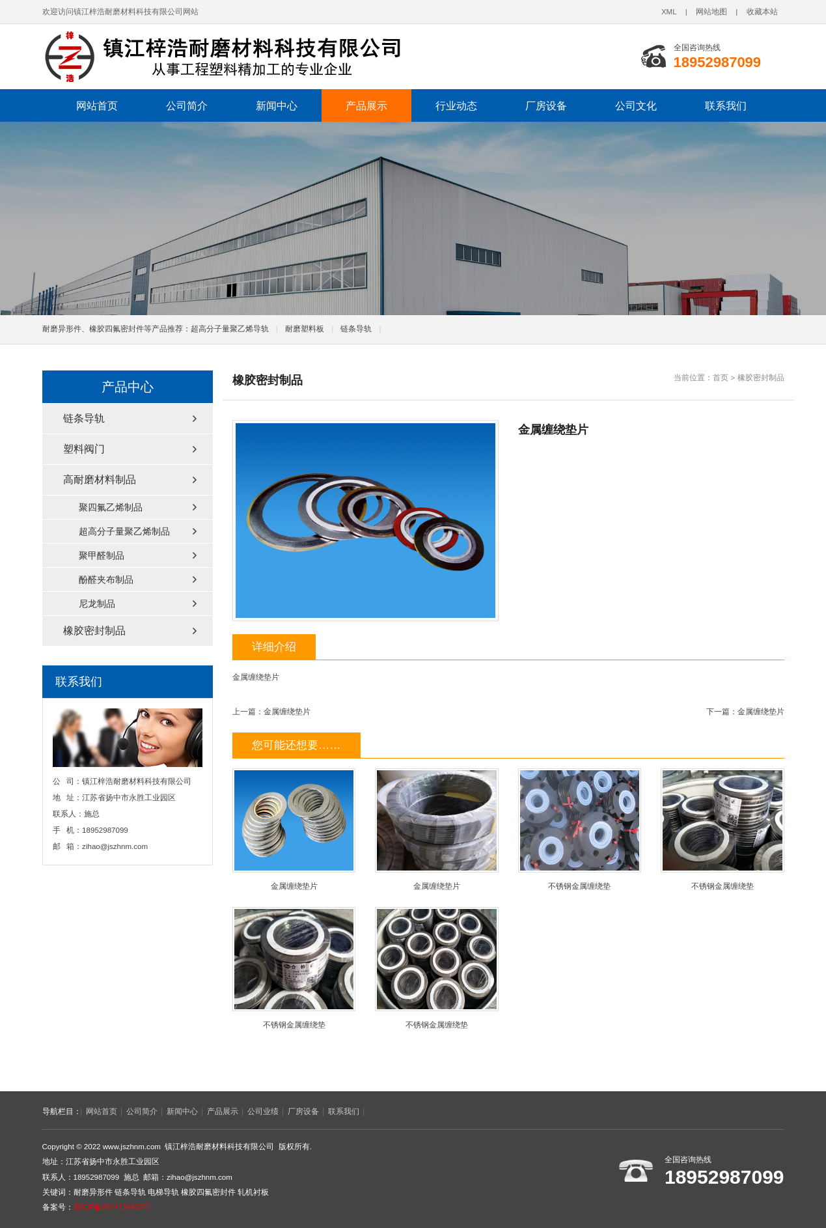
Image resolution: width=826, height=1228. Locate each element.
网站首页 (97, 105)
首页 (720, 378)
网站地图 (711, 12)
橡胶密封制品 (760, 378)
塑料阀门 (84, 448)
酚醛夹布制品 (106, 579)
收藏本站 (762, 12)
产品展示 (366, 105)
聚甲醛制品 (101, 555)
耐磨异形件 (93, 1192)
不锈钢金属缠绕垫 (579, 829)
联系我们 (726, 105)
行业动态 (456, 105)
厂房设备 (546, 105)
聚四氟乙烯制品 (111, 507)
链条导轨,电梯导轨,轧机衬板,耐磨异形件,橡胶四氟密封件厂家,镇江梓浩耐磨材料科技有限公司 (221, 56)
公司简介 (187, 105)
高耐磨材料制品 (99, 479)
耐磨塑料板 (304, 329)
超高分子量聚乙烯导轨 (230, 329)
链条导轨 (356, 329)
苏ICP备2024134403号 (112, 1207)
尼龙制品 (97, 603)
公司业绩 (263, 1111)
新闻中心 (276, 105)
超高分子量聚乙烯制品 (124, 531)
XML (669, 12)
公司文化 (636, 105)
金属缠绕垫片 (287, 712)
